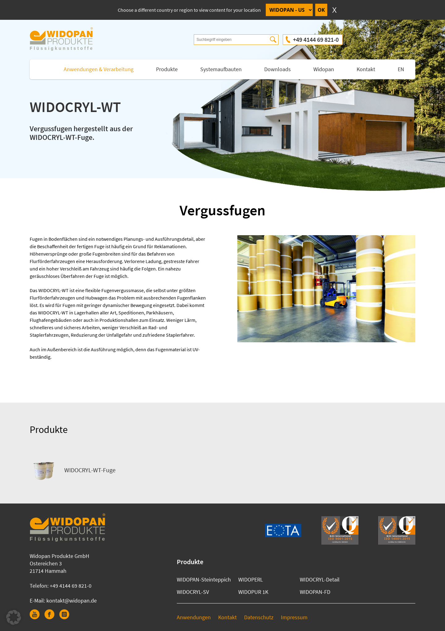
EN (401, 69)
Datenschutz (258, 617)
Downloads (277, 69)
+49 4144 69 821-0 (316, 39)
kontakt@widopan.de (71, 600)
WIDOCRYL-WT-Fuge (73, 470)
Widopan (323, 69)
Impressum (294, 617)
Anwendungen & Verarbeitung (99, 69)
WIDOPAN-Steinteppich (204, 579)
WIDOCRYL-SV (193, 591)
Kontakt (366, 69)
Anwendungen (194, 617)
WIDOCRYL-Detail (320, 579)
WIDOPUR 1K (253, 591)
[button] (13, 617)
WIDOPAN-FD (315, 591)
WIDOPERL (250, 579)
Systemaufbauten (221, 69)
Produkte (167, 69)
